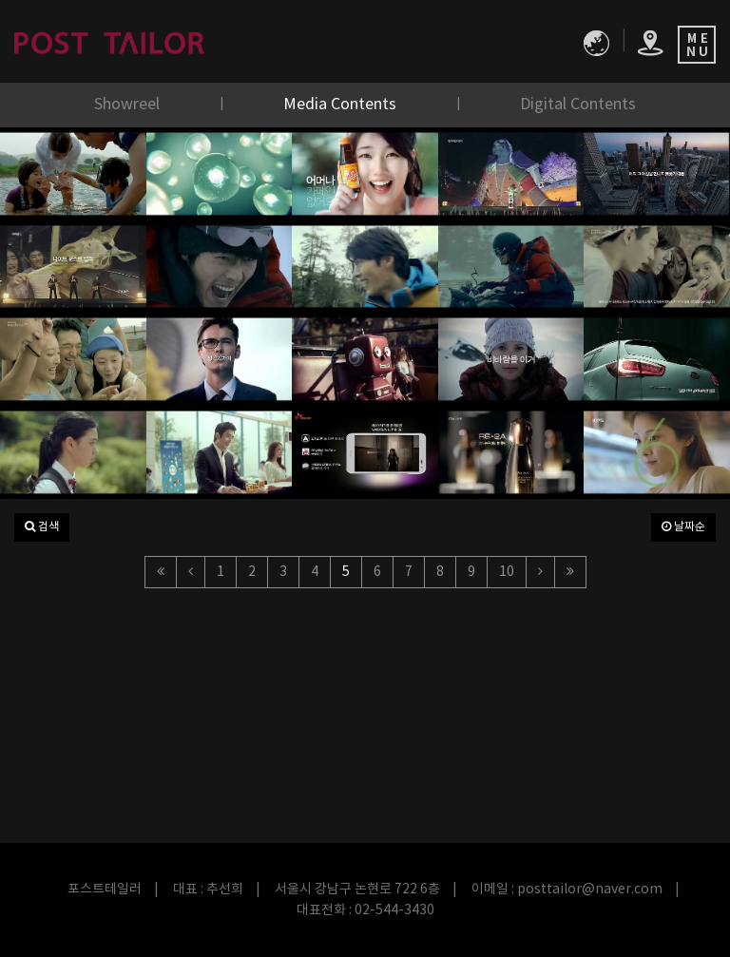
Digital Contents (578, 104)
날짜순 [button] (683, 527)
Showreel (128, 104)
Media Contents (341, 104)
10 (506, 572)
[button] (41, 527)
